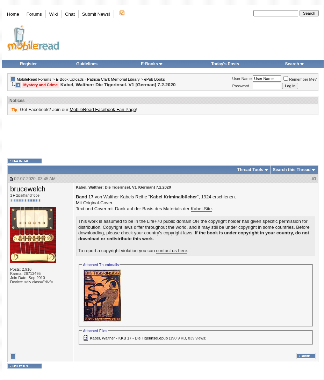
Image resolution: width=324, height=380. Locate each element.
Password (240, 86)
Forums (34, 14)
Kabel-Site (201, 208)
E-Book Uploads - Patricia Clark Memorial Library (98, 79)
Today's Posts (225, 63)
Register (28, 63)
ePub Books (154, 79)
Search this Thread (292, 169)
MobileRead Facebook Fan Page (103, 109)
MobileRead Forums (34, 79)
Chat (69, 14)
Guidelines (87, 63)
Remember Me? (300, 79)
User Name (242, 78)
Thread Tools (250, 169)
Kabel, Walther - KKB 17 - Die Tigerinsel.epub (129, 338)
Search (294, 63)
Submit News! (96, 14)
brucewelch (27, 189)
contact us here (171, 250)
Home (13, 14)
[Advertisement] (163, 136)
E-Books (152, 63)
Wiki (53, 14)
